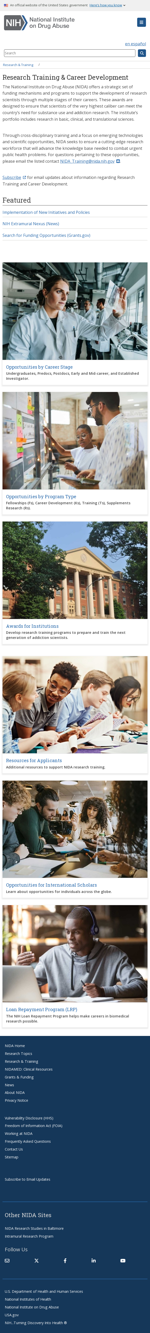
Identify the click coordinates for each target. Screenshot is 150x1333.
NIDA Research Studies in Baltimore (34, 1228)
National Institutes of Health (28, 1299)
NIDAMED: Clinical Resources (29, 1069)
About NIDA (15, 1092)
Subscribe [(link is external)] (14, 177)
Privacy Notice (16, 1100)
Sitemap (11, 1157)
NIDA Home (15, 1045)
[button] (141, 22)
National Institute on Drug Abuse (32, 1307)
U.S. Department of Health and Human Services (44, 1291)
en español (135, 44)
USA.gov (12, 1315)
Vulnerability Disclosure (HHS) (29, 1118)
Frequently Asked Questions (28, 1141)
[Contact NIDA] (7, 1260)
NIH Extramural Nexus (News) (31, 223)
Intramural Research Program (29, 1236)
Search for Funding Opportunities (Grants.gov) (46, 235)
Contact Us (14, 1149)
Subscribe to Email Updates (27, 1179)
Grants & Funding (19, 1077)
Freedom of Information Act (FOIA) (33, 1125)
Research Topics (18, 1053)
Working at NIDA (18, 1133)
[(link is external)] (36, 1260)
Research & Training (18, 64)
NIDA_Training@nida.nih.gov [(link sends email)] (90, 161)
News (9, 1084)
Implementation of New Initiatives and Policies (46, 212)
